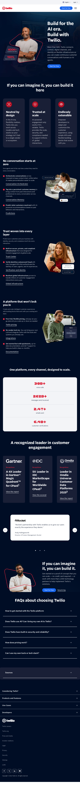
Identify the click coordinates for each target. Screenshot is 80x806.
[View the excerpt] (39, 495)
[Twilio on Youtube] (20, 771)
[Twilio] (7, 8)
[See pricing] (61, 590)
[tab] (35, 550)
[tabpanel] (40, 530)
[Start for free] (66, 8)
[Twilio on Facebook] (4, 771)
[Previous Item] (5, 530)
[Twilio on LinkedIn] (14, 771)
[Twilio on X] (9, 771)
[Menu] (75, 8)
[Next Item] (75, 530)
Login (75, 2)
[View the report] (12, 491)
